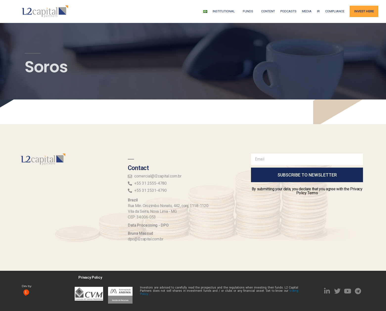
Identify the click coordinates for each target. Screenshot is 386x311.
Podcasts (288, 11)
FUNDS (249, 11)
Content (268, 11)
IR (318, 11)
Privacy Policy (90, 277)
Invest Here (364, 11)
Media (307, 11)
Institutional (225, 11)
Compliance (334, 11)
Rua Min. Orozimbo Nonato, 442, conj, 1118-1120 (168, 205)
